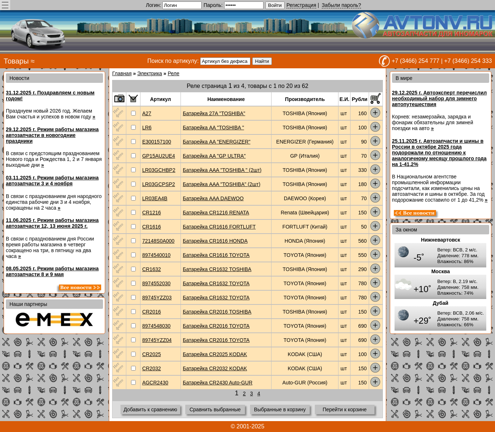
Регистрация (301, 5)
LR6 (147, 127)
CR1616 (151, 227)
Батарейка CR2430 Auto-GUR (217, 382)
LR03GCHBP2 (158, 170)
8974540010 (156, 255)
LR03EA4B (154, 198)
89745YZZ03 (157, 297)
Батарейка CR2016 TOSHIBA (217, 312)
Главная (121, 73)
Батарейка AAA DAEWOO (213, 198)
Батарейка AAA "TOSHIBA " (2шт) (222, 170)
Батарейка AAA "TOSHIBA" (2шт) (221, 184)
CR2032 (151, 368)
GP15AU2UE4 (158, 156)
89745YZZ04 (157, 340)
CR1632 (151, 269)
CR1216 (151, 212)
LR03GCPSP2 (158, 184)
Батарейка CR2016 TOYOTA (216, 326)
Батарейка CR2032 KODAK (215, 368)
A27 (146, 113)
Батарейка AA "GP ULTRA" (214, 156)
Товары (16, 61)
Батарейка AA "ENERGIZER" (216, 142)
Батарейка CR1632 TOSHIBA (217, 269)
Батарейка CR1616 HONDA (215, 241)
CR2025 (151, 354)
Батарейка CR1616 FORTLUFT (219, 227)
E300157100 (156, 142)
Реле (173, 73)
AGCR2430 (155, 382)
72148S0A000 (158, 241)
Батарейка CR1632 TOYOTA (216, 283)
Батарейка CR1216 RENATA (216, 212)
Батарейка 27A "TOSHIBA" (214, 113)
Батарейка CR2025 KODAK (215, 354)
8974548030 (156, 326)
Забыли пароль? (341, 5)
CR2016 (151, 312)
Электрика (149, 73)
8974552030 (156, 283)
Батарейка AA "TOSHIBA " (213, 127)
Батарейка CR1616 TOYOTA (216, 255)
